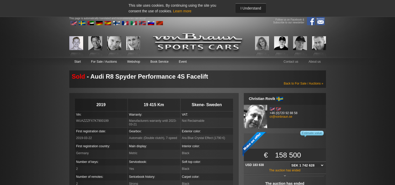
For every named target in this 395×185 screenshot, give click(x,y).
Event (183, 61)
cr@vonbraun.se (281, 116)
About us (315, 61)
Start (77, 61)
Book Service (159, 61)
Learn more (182, 11)
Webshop (133, 61)
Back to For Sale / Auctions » (303, 83)
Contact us (291, 61)
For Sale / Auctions (104, 61)
